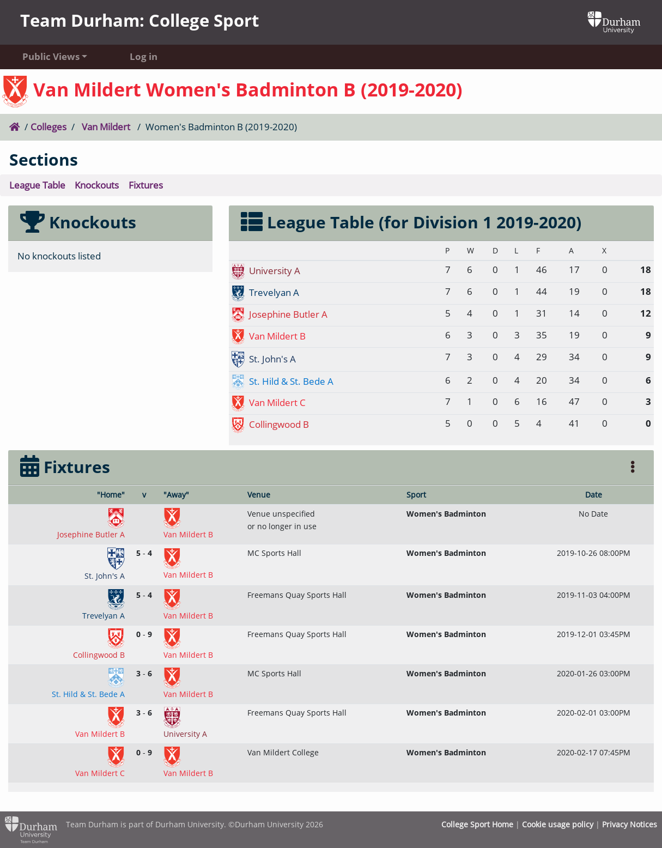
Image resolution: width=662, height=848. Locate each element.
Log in (143, 56)
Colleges (48, 126)
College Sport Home (477, 824)
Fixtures (146, 185)
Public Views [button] (51, 56)
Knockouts (97, 185)
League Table (37, 185)
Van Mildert (106, 126)
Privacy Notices (629, 824)
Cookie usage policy (557, 824)
